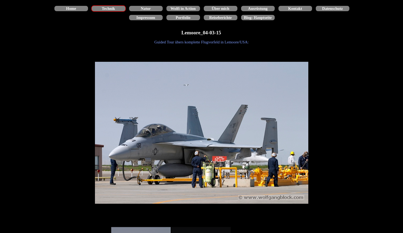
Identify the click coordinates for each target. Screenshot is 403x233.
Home (71, 8)
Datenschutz (332, 8)
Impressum (145, 17)
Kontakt (295, 8)
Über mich (220, 8)
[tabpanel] (201, 42)
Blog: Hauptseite (258, 17)
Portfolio (183, 17)
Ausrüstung (258, 8)
